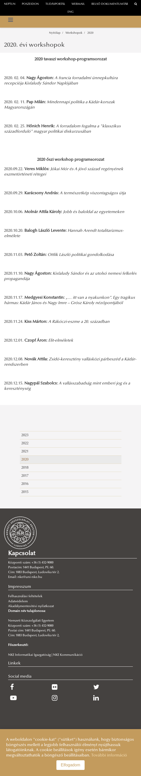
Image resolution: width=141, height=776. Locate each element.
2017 (24, 476)
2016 (24, 484)
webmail (78, 4)
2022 (24, 443)
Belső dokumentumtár (109, 4)
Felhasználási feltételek (25, 596)
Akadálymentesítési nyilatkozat (31, 606)
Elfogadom (70, 765)
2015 (24, 492)
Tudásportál (55, 4)
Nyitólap (54, 33)
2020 (90, 33)
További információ (109, 755)
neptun (9, 4)
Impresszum (19, 587)
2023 (24, 435)
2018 (24, 468)
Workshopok (74, 33)
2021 (24, 451)
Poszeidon (30, 4)
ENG (71, 12)
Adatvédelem (18, 601)
